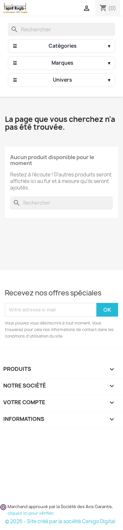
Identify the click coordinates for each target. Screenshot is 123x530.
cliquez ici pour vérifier (30, 513)
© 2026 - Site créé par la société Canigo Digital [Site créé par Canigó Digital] (60, 521)
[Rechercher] (61, 29)
